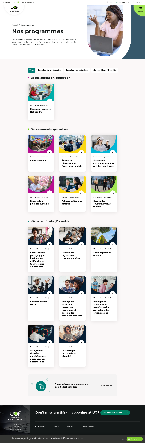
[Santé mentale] (41, 153)
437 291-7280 (16, 430)
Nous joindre (40, 427)
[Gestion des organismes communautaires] (72, 249)
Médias (56, 427)
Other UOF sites (25, 2)
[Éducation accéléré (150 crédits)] (41, 102)
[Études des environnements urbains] (104, 194)
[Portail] (137, 2)
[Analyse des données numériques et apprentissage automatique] (41, 346)
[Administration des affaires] (72, 194)
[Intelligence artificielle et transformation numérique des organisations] (104, 298)
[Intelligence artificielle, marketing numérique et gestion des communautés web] (72, 298)
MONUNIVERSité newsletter (115, 413)
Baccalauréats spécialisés (77, 70)
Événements (88, 427)
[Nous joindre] (122, 2)
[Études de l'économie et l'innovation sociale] (72, 153)
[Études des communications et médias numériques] (104, 153)
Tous (31, 70)
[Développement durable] (104, 249)
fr (109, 2)
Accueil (15, 25)
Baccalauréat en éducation (50, 70)
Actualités (71, 427)
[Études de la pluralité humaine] (41, 194)
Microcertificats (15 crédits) (104, 70)
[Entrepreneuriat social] (41, 298)
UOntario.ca (7, 2)
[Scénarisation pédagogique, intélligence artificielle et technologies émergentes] (41, 249)
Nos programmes (27, 25)
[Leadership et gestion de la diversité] (72, 346)
